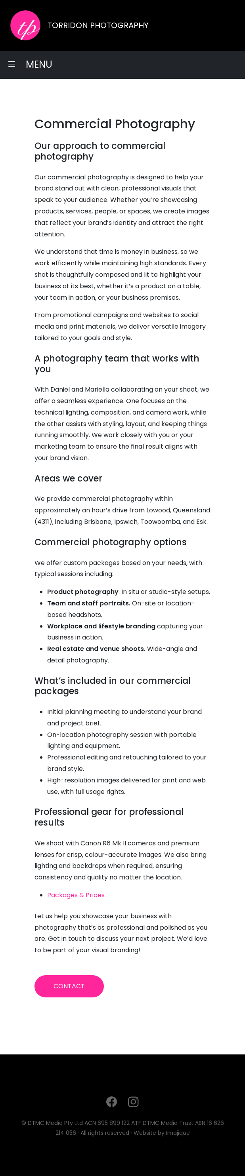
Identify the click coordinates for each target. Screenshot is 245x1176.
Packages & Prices (76, 895)
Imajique (178, 1133)
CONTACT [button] (69, 986)
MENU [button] (29, 64)
